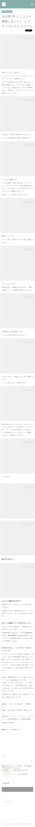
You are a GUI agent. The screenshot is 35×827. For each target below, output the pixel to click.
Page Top (17, 816)
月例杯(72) (4, 755)
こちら (16, 722)
